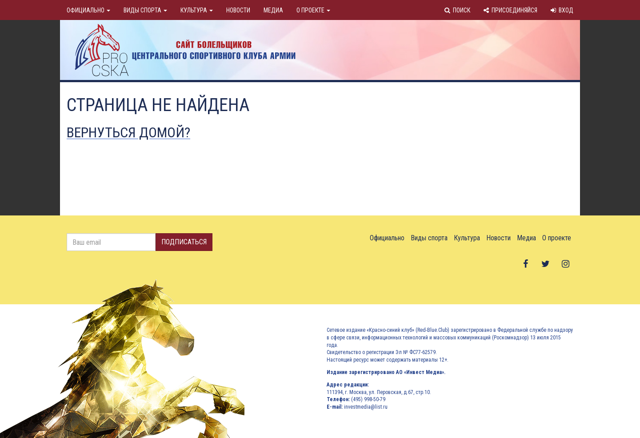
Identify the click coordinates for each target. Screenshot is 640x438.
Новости (238, 10)
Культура (196, 10)
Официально (88, 10)
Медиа (273, 10)
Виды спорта (145, 10)
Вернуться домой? (128, 132)
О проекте (313, 10)
